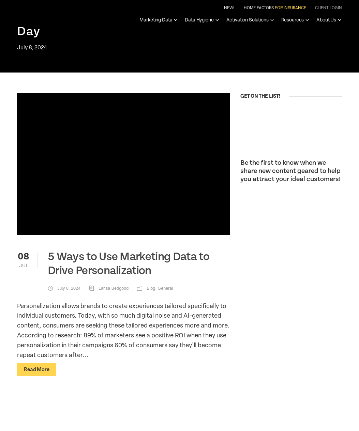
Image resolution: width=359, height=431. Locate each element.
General (165, 288)
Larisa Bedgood (114, 288)
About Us (329, 20)
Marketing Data (158, 20)
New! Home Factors (265, 8)
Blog (151, 288)
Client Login (328, 7)
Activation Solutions (250, 20)
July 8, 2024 (68, 288)
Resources (295, 20)
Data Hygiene (202, 20)
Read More (36, 369)
